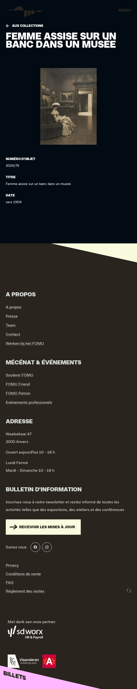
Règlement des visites (25, 591)
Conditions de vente (23, 574)
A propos (13, 307)
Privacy (12, 565)
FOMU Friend (18, 384)
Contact (13, 334)
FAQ (9, 583)
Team (11, 325)
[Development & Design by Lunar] (129, 590)
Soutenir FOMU (19, 375)
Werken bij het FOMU (25, 343)
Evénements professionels (29, 402)
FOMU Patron (18, 393)
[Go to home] (24, 12)
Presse (12, 316)
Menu (124, 10)
